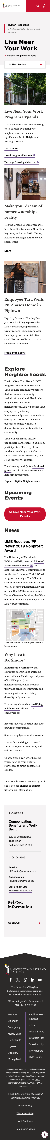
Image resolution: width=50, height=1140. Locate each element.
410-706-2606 (17, 857)
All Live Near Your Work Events (25, 514)
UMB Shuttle (14, 1040)
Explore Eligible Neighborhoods (22, 481)
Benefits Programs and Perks (21, 55)
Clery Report (36, 1050)
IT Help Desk (15, 1059)
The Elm (12, 1014)
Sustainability (36, 1044)
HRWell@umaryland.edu (20, 890)
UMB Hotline (35, 1057)
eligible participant (19, 442)
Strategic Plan (36, 1037)
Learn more (11, 148)
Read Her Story (14, 352)
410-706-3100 (29, 1005)
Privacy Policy (25, 1105)
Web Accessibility (25, 1113)
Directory (13, 1052)
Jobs (32, 1025)
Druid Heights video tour (19, 155)
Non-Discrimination (25, 1129)
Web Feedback (25, 1121)
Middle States (36, 1031)
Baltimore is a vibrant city (18, 667)
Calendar (13, 1020)
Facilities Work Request (37, 1016)
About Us (14, 922)
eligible (24, 785)
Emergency (14, 1027)
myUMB (12, 1046)
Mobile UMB (14, 1033)
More (7, 250)
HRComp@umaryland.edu (21, 880)
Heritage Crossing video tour (21, 162)
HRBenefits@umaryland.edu (22, 871)
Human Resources (18, 24)
